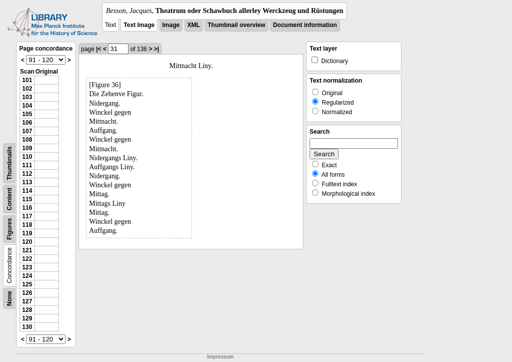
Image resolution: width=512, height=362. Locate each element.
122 (27, 258)
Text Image (139, 25)
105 (27, 114)
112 (27, 173)
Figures (9, 229)
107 (27, 131)
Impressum (220, 356)
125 (27, 284)
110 (27, 156)
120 (27, 241)
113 (27, 182)
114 (27, 190)
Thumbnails (9, 163)
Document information (305, 25)
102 (27, 88)
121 (27, 250)
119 (27, 233)
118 (27, 224)
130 (27, 326)
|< (98, 49)
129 (27, 318)
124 (27, 275)
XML (194, 25)
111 (27, 165)
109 (27, 148)
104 (27, 105)
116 (27, 207)
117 (27, 216)
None (9, 298)
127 (27, 301)
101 (27, 80)
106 (27, 122)
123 (27, 267)
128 (27, 309)
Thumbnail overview (236, 25)
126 (27, 292)
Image (171, 25)
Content (9, 199)
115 (27, 199)
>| (156, 49)
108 (27, 139)
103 (27, 97)
